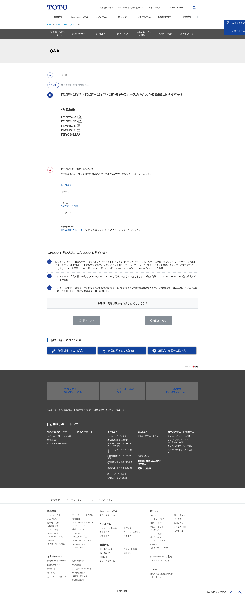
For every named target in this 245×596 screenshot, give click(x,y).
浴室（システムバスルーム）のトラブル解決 (119, 446)
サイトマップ (154, 8)
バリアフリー (179, 520)
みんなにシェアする (216, 592)
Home (49, 24)
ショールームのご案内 (161, 557)
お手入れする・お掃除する (181, 433)
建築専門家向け (106, 8)
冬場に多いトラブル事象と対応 (119, 470)
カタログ (122, 16)
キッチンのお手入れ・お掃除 (180, 447)
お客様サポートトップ (64, 425)
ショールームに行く (132, 533)
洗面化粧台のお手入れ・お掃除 (180, 452)
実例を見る (104, 537)
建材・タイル (78, 531)
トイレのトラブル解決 (116, 437)
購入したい (143, 433)
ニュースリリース (107, 562)
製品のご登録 (144, 469)
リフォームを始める (108, 529)
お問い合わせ (123, 8)
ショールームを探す (234, 67)
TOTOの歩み (105, 554)
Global (180, 8)
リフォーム (101, 16)
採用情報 (127, 554)
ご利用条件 (55, 501)
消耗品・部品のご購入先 (172, 351)
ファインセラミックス (81, 542)
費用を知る (104, 533)
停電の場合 (52, 441)
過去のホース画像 (69, 206)
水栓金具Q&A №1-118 (71, 230)
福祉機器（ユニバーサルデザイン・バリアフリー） (82, 523)
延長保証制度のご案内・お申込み (150, 463)
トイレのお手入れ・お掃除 (179, 437)
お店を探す (128, 529)
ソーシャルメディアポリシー (104, 501)
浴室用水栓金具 (81, 85)
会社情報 (187, 16)
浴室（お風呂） (53, 520)
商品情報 (58, 16)
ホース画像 (66, 185)
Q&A (72, 24)
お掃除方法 (178, 524)
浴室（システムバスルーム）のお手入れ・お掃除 (180, 442)
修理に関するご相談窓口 (71, 351)
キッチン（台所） (54, 516)
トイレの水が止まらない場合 (59, 437)
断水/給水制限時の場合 (57, 445)
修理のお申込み (137, 8)
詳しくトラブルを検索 (116, 475)
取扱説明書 (77, 566)
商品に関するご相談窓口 (122, 351)
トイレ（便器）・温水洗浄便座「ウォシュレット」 (55, 534)
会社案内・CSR (180, 528)
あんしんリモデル (79, 16)
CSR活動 (103, 558)
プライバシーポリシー (75, 501)
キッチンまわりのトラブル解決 (119, 452)
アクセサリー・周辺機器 (82, 516)
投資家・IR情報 (130, 550)
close (241, 51)
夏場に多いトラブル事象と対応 (119, 464)
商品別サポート (85, 433)
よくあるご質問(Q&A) (81, 570)
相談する (127, 537)
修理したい (112, 433)
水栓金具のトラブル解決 (117, 441)
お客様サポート (165, 16)
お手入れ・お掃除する (56, 578)
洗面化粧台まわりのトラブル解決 (119, 458)
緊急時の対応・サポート (59, 433)
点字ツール (178, 532)
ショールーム (144, 16)
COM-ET (154, 570)
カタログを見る (232, 59)
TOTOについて (106, 550)
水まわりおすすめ (157, 516)
